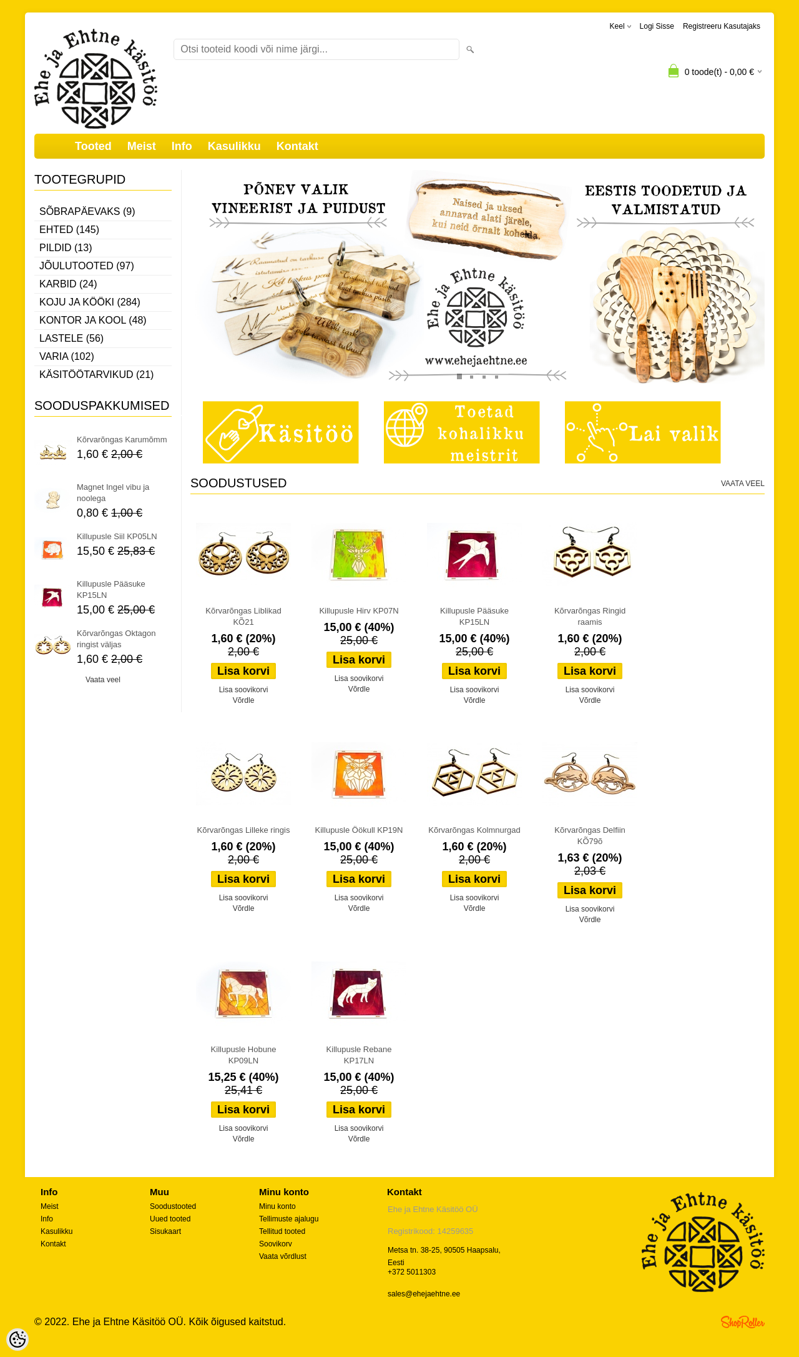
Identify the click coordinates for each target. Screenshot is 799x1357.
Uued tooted (170, 1219)
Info (182, 146)
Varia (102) (66, 356)
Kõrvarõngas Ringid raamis (589, 616)
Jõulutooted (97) (86, 266)
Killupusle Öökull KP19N (359, 830)
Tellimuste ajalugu (288, 1219)
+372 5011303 (412, 1272)
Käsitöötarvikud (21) (96, 374)
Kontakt (297, 146)
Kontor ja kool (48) (93, 320)
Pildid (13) (65, 247)
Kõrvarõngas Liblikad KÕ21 (243, 616)
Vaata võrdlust (282, 1256)
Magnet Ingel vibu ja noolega (113, 492)
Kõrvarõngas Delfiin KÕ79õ (589, 835)
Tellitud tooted (282, 1231)
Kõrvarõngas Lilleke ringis (243, 830)
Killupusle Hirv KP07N (358, 610)
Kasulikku (234, 146)
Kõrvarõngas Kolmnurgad (474, 830)
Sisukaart (165, 1231)
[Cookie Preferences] (17, 1339)
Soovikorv (275, 1244)
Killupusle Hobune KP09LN (244, 1055)
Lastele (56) (71, 338)
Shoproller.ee (743, 1322)
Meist (141, 146)
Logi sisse (657, 26)
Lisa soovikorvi (243, 689)
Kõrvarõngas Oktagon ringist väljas (116, 639)
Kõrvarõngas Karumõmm (122, 439)
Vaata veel (103, 679)
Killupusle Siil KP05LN (117, 536)
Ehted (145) (69, 229)
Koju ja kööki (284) (89, 302)
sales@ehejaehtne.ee (424, 1294)
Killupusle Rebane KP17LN (359, 1055)
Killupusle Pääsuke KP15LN (111, 589)
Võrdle (244, 700)
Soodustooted (173, 1206)
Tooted (93, 146)
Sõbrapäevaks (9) (87, 211)
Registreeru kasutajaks (721, 26)
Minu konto (277, 1206)
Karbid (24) (68, 284)
